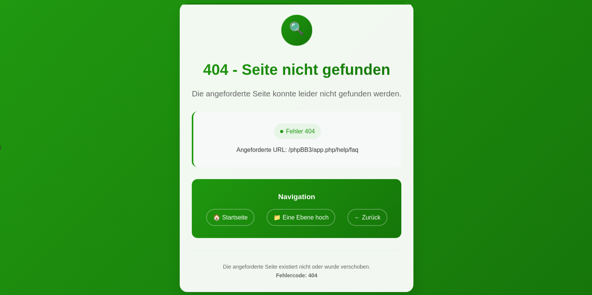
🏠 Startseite (230, 217)
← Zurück (367, 217)
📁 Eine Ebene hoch (300, 217)
